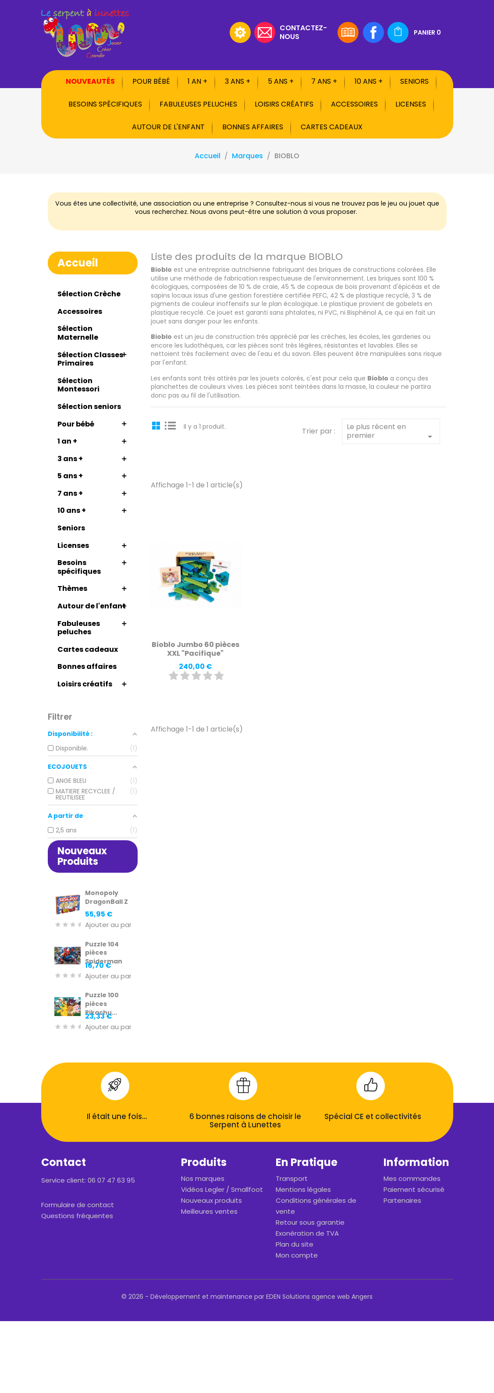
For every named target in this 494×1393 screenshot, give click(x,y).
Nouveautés (90, 81)
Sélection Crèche (89, 294)
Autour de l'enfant (168, 127)
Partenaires (402, 1200)
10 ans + (369, 81)
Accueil (77, 263)
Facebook (373, 32)
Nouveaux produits (211, 1200)
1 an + (197, 81)
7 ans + (324, 81)
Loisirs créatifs (284, 104)
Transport (292, 1178)
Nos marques (202, 1178)
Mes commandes (412, 1178)
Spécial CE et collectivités (372, 1116)
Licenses (410, 104)
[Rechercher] (170, 32)
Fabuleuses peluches (198, 104)
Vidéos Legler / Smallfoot (222, 1189)
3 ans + (237, 81)
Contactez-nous (303, 32)
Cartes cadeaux (332, 127)
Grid (157, 425)
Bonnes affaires (252, 127)
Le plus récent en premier (391, 432)
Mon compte (297, 1255)
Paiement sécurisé (414, 1189)
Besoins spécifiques (105, 104)
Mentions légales (303, 1189)
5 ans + (281, 81)
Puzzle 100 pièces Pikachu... (102, 1004)
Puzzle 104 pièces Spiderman (103, 953)
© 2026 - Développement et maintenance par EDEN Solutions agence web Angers (247, 1296)
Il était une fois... (117, 1116)
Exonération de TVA (307, 1233)
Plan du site (294, 1244)
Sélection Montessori (78, 385)
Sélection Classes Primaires (90, 359)
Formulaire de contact (77, 1204)
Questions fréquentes (77, 1215)
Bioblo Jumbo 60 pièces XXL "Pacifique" (195, 649)
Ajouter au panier (113, 925)
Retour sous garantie (310, 1222)
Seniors (414, 81)
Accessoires (354, 104)
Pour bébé (151, 81)
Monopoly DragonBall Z (106, 897)
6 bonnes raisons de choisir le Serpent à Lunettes (245, 1120)
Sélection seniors (89, 407)
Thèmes (72, 588)
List (170, 425)
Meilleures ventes (209, 1211)
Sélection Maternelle (77, 332)
